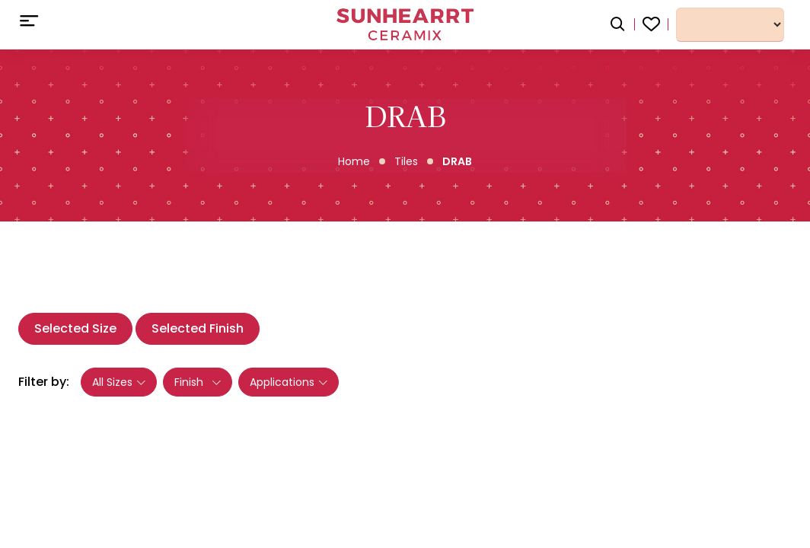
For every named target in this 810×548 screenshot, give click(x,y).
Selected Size (75, 328)
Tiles (406, 161)
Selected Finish (197, 328)
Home (354, 161)
